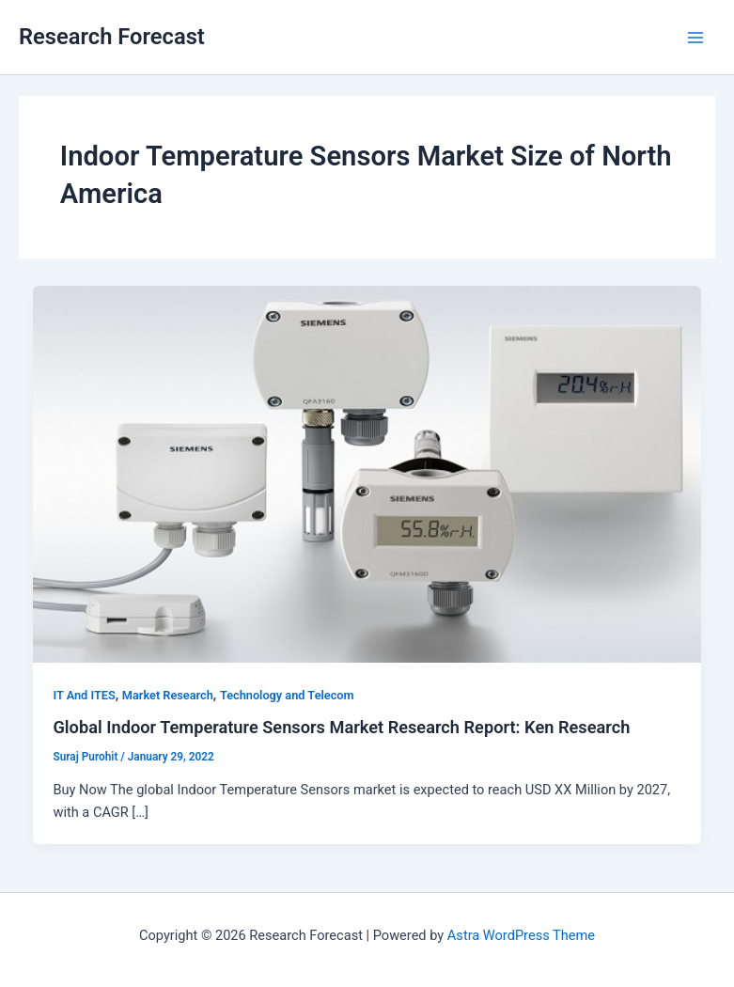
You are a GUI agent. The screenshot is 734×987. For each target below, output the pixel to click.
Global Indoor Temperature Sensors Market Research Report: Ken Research (341, 727)
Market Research (167, 695)
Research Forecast (112, 37)
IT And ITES (84, 695)
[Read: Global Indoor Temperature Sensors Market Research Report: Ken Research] (367, 472)
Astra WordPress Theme (521, 935)
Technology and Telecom (287, 695)
